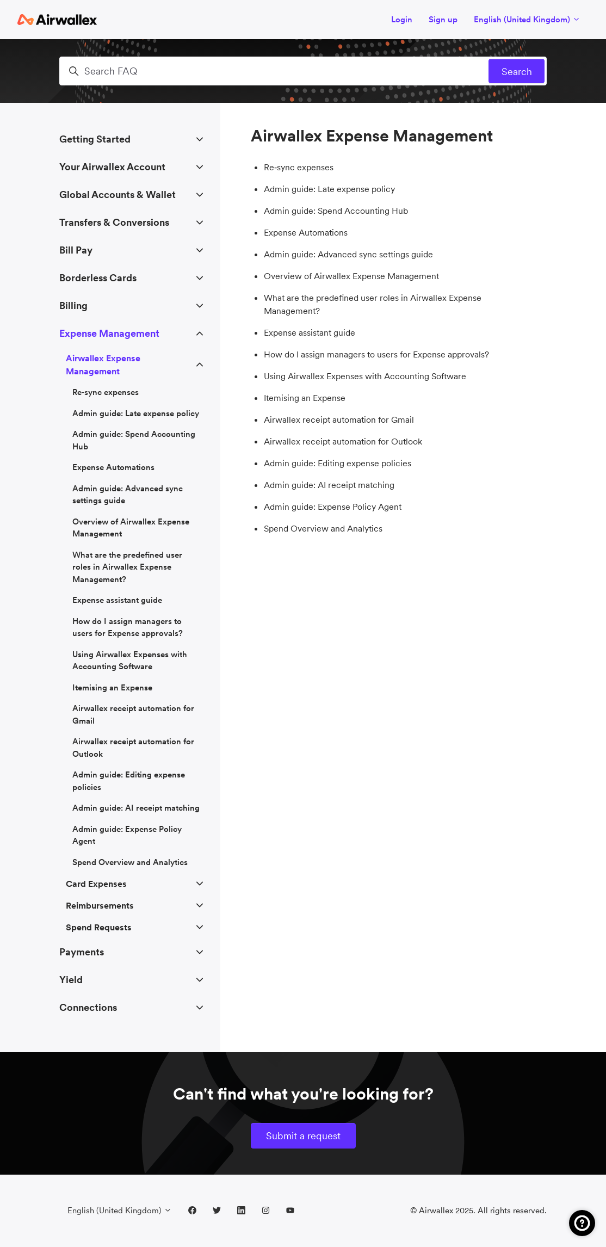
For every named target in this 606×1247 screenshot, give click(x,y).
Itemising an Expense (304, 397)
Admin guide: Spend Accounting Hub (336, 210)
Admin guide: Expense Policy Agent (332, 506)
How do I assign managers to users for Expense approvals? (376, 354)
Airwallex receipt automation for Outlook (343, 441)
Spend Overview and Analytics (323, 528)
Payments (81, 952)
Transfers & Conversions (114, 222)
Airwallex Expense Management (103, 364)
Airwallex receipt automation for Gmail (339, 419)
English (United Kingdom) (527, 19)
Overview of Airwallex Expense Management (351, 275)
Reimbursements (100, 905)
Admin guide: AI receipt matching (329, 484)
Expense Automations (306, 232)
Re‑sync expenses (298, 167)
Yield (71, 979)
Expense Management (109, 333)
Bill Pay (75, 250)
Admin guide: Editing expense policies (337, 463)
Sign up (443, 19)
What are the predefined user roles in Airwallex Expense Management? (372, 304)
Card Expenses (96, 883)
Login (401, 19)
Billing (73, 305)
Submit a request (303, 1135)
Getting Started (95, 139)
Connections (88, 1007)
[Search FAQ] (303, 71)
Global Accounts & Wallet (117, 194)
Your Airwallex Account (112, 166)
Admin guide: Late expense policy (329, 188)
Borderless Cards (98, 277)
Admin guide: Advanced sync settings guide (348, 254)
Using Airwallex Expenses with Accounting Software (365, 376)
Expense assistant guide (309, 332)
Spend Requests (99, 927)
